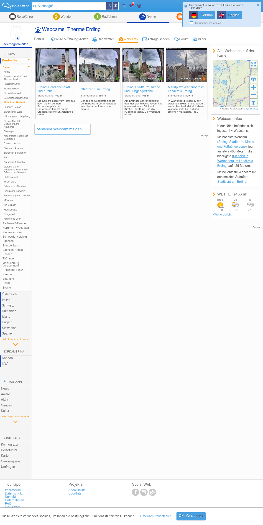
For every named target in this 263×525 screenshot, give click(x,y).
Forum (183, 39)
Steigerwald (10, 214)
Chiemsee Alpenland (15, 148)
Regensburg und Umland (17, 196)
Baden (151, 17)
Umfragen (8, 467)
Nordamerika (13, 351)
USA (5, 363)
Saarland (8, 278)
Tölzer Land (10, 182)
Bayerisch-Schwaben (15, 153)
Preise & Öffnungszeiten (71, 39)
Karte (5, 455)
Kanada (7, 358)
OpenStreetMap (252, 109)
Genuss (6, 405)
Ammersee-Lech (12, 219)
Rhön (6, 158)
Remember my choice (208, 23)
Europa (9, 54)
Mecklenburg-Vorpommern (11, 264)
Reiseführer (24, 16)
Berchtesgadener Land (16, 98)
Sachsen (8, 241)
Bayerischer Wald (13, 112)
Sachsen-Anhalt (13, 250)
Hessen (7, 254)
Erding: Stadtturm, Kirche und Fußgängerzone (142, 89)
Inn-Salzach (10, 205)
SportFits (75, 493)
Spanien (7, 333)
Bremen (8, 287)
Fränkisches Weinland (15, 186)
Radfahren (109, 16)
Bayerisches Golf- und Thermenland (15, 78)
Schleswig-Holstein (15, 236)
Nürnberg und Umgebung (17, 116)
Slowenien (9, 328)
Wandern (67, 16)
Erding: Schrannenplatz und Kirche (53, 89)
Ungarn (7, 322)
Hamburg (8, 274)
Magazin (15, 382)
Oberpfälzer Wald (13, 93)
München (9, 200)
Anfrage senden (158, 39)
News (5, 388)
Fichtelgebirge (11, 89)
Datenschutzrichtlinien (155, 516)
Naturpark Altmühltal (14, 162)
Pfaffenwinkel (11, 177)
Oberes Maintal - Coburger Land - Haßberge (12, 124)
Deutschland (11, 60)
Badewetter (106, 39)
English (234, 15)
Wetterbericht (222, 214)
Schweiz (8, 305)
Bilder (202, 39)
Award (5, 394)
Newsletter (12, 507)
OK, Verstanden (191, 515)
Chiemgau (9, 131)
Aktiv (4, 399)
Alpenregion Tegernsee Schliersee (16, 137)
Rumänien (9, 311)
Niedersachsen (12, 232)
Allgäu (7, 72)
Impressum (13, 490)
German (207, 15)
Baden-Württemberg (15, 223)
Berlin (6, 283)
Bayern (8, 67)
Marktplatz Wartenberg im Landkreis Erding (186, 89)
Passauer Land (12, 84)
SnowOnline (77, 490)
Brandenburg (11, 245)
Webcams (131, 39)
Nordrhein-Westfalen (16, 227)
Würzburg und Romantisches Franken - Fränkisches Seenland (16, 170)
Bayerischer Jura (13, 143)
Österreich (9, 294)
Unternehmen (14, 500)
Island (6, 316)
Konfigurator (9, 444)
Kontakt (10, 497)
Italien (6, 300)
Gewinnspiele (10, 461)
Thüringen (9, 258)
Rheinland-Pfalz (13, 270)
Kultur (5, 411)
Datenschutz (14, 493)
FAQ (8, 503)
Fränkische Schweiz (14, 191)
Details (39, 39)
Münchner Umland (14, 102)
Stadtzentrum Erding (95, 89)
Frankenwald (11, 210)
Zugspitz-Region (12, 107)
